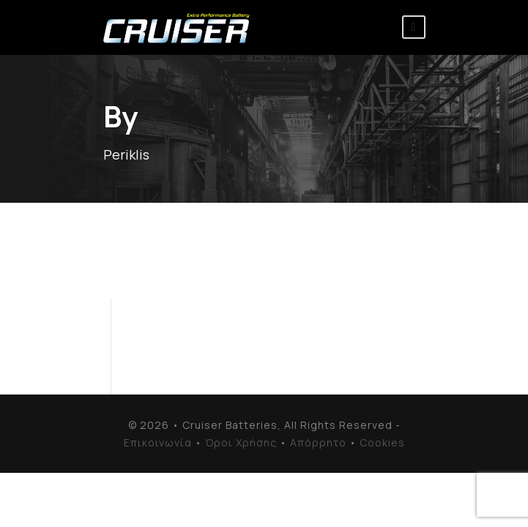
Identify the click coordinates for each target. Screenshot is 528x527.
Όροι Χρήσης (241, 442)
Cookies (382, 442)
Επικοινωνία (158, 442)
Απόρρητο (318, 442)
